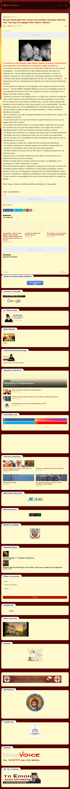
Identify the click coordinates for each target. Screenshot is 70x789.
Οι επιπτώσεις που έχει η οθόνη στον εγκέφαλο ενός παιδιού (56, 234)
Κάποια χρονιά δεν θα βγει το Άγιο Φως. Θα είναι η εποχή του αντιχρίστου (32, 567)
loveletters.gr (32, 184)
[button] (2, 5)
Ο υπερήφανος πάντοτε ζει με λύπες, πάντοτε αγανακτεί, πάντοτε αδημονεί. (49, 483)
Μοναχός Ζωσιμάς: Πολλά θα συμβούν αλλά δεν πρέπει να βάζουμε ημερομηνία (35, 396)
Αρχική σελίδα (6, 16)
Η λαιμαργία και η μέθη (9, 482)
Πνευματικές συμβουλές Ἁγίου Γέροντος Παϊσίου (50, 468)
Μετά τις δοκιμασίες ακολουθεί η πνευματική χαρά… (27, 390)
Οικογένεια (13, 16)
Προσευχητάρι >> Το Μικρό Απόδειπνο (19, 383)
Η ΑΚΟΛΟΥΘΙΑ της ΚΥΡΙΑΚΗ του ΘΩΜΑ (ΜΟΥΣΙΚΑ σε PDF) (29, 403)
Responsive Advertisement (35, 35)
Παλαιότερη (63, 272)
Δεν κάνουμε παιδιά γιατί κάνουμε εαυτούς (32, 234)
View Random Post (35, 282)
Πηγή (5, 192)
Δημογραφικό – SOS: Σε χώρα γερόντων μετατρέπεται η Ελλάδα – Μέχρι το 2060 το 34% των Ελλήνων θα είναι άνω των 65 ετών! (12, 237)
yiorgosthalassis (13, 192)
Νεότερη (6, 272)
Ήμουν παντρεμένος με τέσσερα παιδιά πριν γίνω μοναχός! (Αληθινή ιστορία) (17, 469)
